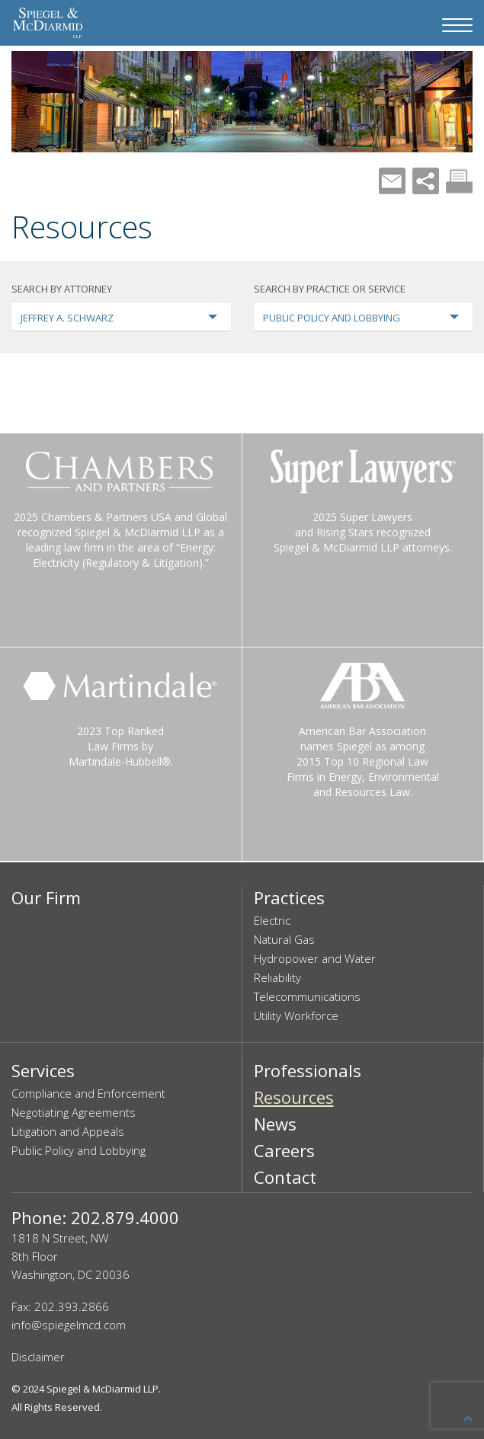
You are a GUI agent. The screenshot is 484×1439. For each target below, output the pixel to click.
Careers (284, 1150)
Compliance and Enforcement (88, 1093)
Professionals (307, 1070)
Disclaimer (38, 1356)
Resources (294, 1097)
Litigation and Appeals (67, 1131)
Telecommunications (307, 996)
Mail (392, 181)
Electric (272, 920)
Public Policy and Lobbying (78, 1150)
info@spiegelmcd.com (68, 1324)
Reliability (277, 977)
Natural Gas (284, 939)
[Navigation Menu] (457, 25)
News (275, 1123)
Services (43, 1070)
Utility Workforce (296, 1015)
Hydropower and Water (315, 958)
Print (459, 181)
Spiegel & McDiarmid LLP (102, 1389)
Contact (285, 1177)
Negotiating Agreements (73, 1112)
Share (425, 181)
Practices (289, 897)
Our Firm (46, 897)
